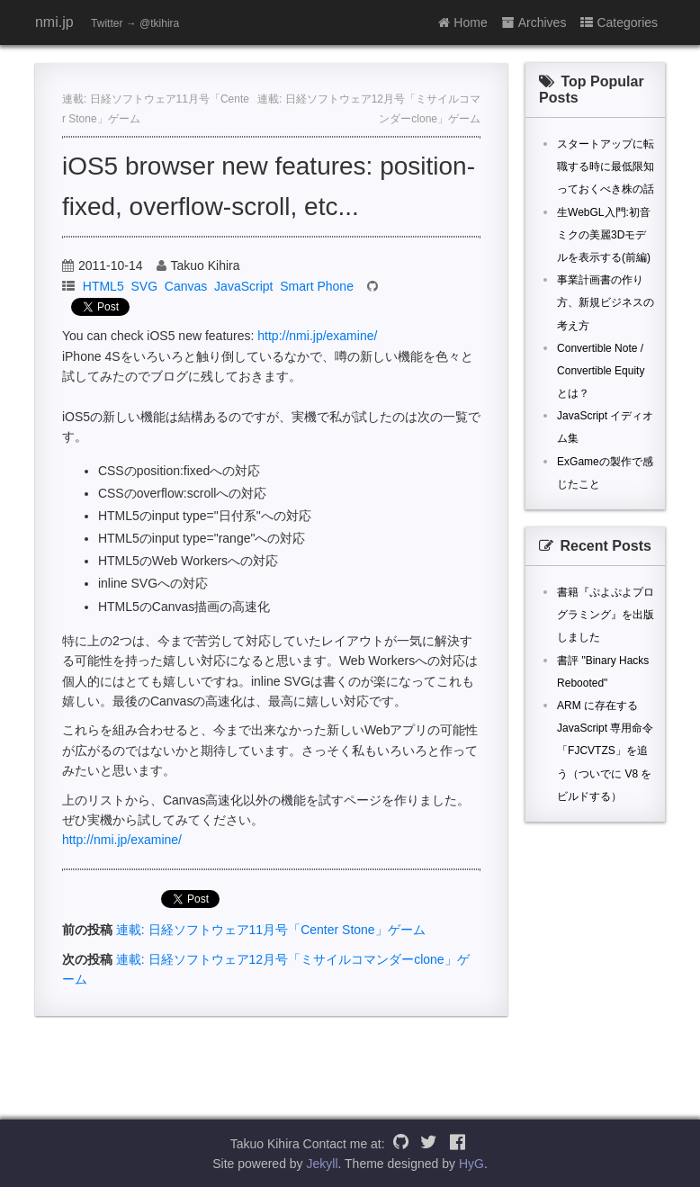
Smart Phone (317, 286)
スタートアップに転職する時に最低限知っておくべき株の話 (605, 166)
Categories (619, 22)
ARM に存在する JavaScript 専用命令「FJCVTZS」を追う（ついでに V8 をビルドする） (605, 751)
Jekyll (322, 1163)
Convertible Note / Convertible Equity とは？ (600, 371)
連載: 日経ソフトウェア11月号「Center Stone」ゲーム (271, 929)
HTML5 (103, 286)
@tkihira (159, 23)
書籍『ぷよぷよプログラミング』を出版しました (605, 614)
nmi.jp (54, 22)
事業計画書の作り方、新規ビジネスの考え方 (605, 302)
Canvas (186, 286)
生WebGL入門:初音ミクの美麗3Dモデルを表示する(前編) (604, 235)
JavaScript (243, 286)
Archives (534, 22)
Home (462, 22)
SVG (143, 286)
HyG (471, 1163)
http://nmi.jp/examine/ (317, 335)
